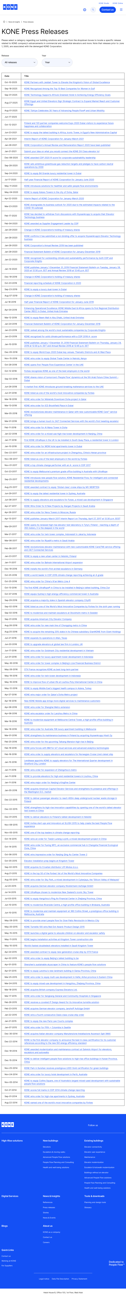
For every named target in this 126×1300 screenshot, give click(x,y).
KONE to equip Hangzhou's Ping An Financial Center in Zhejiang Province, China (63, 898)
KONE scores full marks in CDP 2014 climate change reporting (54, 1090)
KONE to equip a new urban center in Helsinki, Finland (50, 556)
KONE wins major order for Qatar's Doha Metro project (51, 694)
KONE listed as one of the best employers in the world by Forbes (55, 459)
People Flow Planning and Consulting (58, 1162)
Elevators (47, 1147)
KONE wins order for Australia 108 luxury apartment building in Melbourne (60, 729)
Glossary (88, 1207)
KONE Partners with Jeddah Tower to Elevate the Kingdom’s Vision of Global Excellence (67, 82)
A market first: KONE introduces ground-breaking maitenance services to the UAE (64, 386)
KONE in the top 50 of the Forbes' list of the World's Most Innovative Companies (63, 873)
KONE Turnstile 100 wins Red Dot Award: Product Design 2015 (54, 926)
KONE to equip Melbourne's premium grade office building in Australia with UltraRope (65, 471)
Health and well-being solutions (56, 1167)
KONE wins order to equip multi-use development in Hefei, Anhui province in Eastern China (68, 977)
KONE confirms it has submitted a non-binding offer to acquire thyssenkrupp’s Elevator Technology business (72, 237)
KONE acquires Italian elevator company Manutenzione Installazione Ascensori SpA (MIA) (67, 1033)
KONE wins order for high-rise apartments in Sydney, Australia (54, 1096)
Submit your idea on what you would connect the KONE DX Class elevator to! (61, 151)
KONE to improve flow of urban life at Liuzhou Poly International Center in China (63, 682)
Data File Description (60, 1279)
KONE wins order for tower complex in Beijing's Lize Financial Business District (62, 663)
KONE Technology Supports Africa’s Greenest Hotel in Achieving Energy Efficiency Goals (67, 95)
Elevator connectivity (93, 1147)
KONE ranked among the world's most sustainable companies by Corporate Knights (64, 330)
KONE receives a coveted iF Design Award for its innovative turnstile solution (61, 1002)
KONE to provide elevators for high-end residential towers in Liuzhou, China (61, 776)
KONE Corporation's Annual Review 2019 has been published (53, 245)
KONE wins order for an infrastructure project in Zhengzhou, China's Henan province (65, 452)
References (47, 1202)
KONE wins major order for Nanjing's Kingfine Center (49, 782)
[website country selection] (84, 9)
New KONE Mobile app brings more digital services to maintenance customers (62, 701)
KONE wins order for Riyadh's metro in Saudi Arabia (49, 540)
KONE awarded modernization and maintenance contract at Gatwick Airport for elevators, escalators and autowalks (68, 1051)
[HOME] (4, 21)
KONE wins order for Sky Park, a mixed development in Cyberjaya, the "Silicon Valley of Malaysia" (71, 879)
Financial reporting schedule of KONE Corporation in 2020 (52, 283)
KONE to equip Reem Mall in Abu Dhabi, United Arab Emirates (54, 317)
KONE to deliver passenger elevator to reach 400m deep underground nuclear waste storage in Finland (70, 799)
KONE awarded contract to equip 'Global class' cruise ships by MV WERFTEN (61, 487)
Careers (46, 1242)
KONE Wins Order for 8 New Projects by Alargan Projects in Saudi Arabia (59, 506)
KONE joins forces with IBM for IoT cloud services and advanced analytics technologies (66, 748)
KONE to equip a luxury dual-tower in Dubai (45, 289)
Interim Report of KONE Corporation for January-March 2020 (54, 198)
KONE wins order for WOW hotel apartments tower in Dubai (53, 446)
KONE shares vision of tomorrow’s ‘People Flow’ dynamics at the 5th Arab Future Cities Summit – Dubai (71, 379)
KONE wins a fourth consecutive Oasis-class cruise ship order (54, 1015)
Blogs (5, 1226)
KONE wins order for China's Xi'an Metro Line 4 (47, 581)
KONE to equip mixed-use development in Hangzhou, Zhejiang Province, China (62, 983)
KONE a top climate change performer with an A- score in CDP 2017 (57, 465)
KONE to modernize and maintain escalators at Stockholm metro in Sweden (61, 612)
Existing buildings (93, 1140)
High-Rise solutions (12, 1140)
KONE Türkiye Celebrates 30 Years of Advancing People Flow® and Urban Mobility (64, 110)
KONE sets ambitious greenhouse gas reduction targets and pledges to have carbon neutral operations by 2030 (68, 165)
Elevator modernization (94, 1162)
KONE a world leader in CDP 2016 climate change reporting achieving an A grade (63, 575)
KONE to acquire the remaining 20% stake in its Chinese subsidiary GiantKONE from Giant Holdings (72, 631)
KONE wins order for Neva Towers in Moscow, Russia (50, 512)
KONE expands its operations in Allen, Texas (45, 638)
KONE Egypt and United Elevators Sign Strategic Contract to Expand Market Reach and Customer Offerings (72, 103)
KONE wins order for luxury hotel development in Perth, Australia (55, 1074)
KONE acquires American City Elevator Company (48, 619)
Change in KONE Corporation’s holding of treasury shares (52, 229)
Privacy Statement (79, 1279)
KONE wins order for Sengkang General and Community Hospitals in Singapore (62, 996)
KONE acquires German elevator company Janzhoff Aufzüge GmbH (57, 1008)
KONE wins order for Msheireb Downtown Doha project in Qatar (55, 399)
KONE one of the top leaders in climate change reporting (51, 832)
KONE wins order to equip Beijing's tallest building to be (51, 958)
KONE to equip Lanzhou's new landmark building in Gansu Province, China (60, 970)
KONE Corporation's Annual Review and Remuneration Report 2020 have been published (67, 145)
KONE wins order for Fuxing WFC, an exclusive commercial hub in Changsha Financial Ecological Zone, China (71, 846)
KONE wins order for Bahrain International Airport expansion (53, 562)
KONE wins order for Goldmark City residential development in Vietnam (59, 650)
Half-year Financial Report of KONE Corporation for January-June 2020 (59, 179)
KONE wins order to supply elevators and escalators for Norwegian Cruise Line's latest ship (68, 754)
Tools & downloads (94, 1196)
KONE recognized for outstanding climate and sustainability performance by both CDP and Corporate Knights (68, 259)
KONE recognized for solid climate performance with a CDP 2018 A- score (60, 336)
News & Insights (14, 22)
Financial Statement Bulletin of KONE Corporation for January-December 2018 (62, 324)
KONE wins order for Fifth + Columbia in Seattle (47, 1027)
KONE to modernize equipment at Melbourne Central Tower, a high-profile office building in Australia (68, 721)
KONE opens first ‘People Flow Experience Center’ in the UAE (54, 364)
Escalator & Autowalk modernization (99, 1167)
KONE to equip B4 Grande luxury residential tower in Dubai (52, 173)
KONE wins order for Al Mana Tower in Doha (45, 427)
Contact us (47, 1237)
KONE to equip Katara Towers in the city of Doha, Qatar (51, 192)
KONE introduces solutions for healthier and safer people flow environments (61, 186)
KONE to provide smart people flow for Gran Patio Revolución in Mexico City (61, 920)
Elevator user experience (94, 1152)
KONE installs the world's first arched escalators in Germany (53, 568)
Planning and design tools (95, 1202)
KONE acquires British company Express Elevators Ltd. (50, 989)
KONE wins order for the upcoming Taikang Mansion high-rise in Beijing (58, 741)
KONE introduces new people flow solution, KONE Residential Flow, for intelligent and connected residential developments (71, 479)
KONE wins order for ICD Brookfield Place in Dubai (48, 405)
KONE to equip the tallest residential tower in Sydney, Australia (54, 493)
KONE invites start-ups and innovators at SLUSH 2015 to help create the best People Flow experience (68, 825)
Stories (46, 1212)
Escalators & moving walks (54, 1152)
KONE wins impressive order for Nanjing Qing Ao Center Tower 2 (55, 854)
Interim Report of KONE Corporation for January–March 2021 (54, 138)
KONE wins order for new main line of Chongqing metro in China (55, 625)
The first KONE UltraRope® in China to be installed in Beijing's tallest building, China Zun (67, 587)
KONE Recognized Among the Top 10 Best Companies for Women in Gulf (59, 88)
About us (48, 1226)
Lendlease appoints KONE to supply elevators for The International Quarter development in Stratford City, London (68, 762)
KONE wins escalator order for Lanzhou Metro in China (50, 713)
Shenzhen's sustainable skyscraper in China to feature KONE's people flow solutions (65, 964)
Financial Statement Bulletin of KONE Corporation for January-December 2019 (62, 251)
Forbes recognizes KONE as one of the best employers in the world (56, 371)
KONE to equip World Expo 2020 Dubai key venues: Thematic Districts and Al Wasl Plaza (67, 352)
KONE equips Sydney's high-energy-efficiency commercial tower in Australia (61, 594)
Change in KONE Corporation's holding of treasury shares (52, 276)
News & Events (49, 1218)
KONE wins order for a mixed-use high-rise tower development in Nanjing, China (63, 433)
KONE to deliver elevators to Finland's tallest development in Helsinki (57, 817)
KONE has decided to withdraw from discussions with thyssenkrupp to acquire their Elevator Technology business (69, 215)
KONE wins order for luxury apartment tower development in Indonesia (58, 657)
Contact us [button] (108, 9)
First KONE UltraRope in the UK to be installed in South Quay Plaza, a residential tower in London (71, 440)
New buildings (50, 1140)
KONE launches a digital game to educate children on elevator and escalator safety (64, 933)
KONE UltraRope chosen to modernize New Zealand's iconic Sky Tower (58, 892)
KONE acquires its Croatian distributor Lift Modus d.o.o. (51, 867)
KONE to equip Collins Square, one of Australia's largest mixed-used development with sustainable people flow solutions (72, 1082)
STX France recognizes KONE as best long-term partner (51, 669)
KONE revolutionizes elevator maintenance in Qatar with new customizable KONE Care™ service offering (70, 413)
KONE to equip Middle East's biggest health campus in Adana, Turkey (58, 688)
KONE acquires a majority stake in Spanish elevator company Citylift (57, 600)
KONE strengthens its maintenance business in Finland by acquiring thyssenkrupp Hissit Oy (68, 735)
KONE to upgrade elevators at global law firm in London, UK (53, 644)
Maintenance (89, 1157)
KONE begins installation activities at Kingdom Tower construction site (58, 939)
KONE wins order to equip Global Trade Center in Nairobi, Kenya (55, 358)
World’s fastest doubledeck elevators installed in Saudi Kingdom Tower (58, 945)
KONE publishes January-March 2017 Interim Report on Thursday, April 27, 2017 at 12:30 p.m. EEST (72, 518)
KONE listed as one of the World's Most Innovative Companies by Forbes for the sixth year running (72, 606)
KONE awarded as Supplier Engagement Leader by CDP (51, 223)
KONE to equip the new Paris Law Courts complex (48, 1021)
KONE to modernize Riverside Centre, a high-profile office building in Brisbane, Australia (67, 905)
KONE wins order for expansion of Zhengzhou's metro (50, 770)
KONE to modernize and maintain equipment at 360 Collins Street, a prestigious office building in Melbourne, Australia (71, 912)
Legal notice (44, 1279)
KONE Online (118, 3)
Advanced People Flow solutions (56, 1157)
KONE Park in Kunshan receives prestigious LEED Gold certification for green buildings (66, 1068)
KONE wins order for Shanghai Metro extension (47, 707)
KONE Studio (104, 3)
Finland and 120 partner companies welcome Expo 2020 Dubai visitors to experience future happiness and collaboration (69, 124)
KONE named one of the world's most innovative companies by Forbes (58, 1102)
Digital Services (10, 1196)
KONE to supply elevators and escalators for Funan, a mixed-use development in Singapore (68, 499)
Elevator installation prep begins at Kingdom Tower (49, 860)
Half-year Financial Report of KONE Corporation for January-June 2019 (59, 302)
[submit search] (93, 10)
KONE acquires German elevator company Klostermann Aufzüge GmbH (58, 886)
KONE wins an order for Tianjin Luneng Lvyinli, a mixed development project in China (65, 839)
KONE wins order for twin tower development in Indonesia (52, 675)
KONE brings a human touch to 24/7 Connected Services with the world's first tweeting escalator (71, 421)
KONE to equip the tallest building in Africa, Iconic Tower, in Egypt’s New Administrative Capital (70, 132)
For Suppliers (7, 1265)
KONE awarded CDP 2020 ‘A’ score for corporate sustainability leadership (60, 157)
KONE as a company (51, 1232)
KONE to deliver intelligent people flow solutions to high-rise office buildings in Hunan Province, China (70, 1060)
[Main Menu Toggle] (121, 9)
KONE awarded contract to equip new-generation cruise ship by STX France (61, 952)
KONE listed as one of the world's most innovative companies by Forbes (59, 393)
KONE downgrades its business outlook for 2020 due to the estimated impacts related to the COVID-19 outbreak (69, 206)
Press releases (49, 1207)
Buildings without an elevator (96, 1172)
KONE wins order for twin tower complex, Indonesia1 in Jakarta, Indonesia (60, 534)
